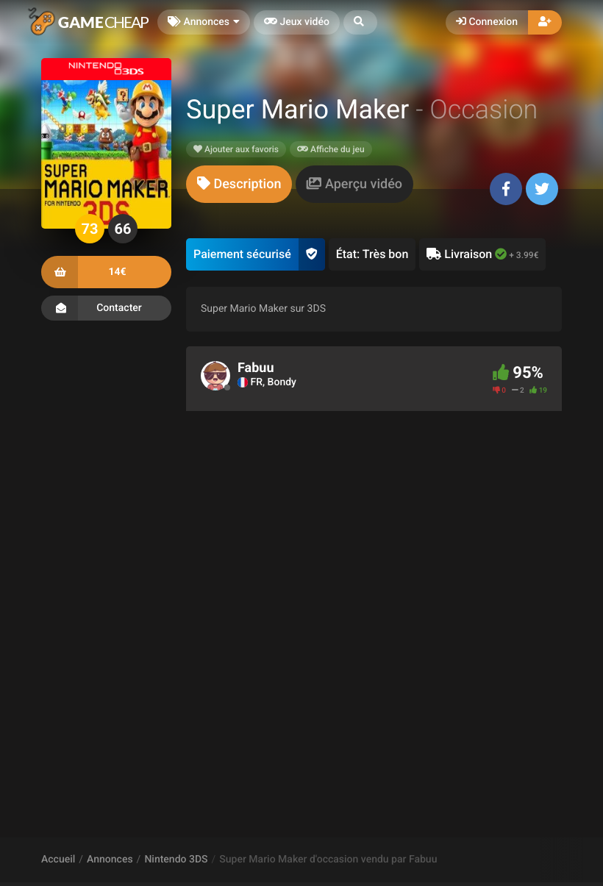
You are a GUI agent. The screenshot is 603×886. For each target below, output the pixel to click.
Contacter (106, 308)
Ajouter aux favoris (236, 149)
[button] (360, 22)
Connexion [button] (487, 22)
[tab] (239, 184)
